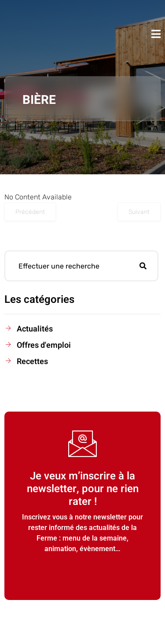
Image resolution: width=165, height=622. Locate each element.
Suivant (139, 212)
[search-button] (143, 265)
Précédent (30, 212)
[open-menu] (156, 34)
